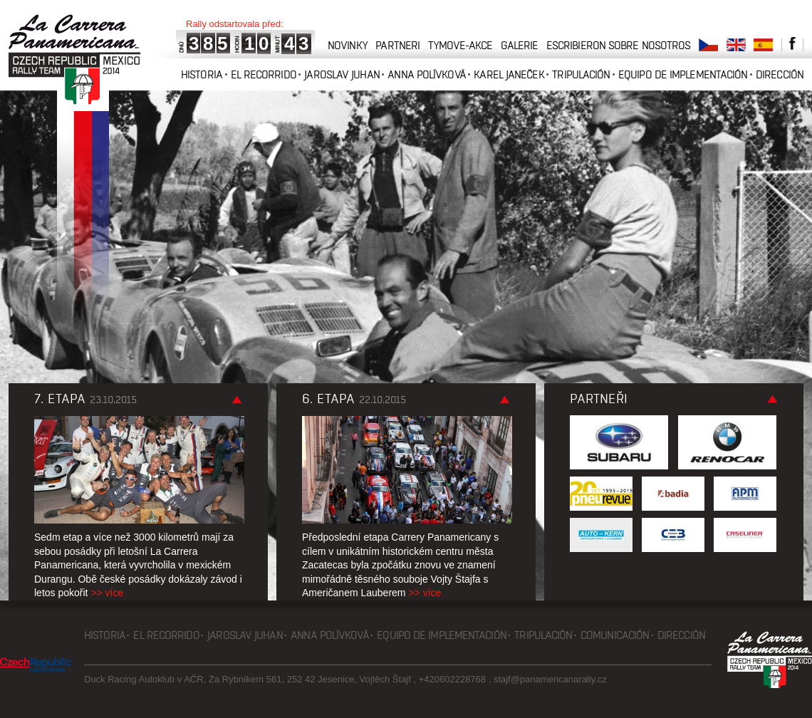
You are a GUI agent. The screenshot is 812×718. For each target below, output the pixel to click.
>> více (106, 592)
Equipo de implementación (682, 74)
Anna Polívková (426, 74)
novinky (348, 45)
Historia (201, 74)
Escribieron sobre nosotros (618, 45)
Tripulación (581, 74)
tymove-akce (460, 45)
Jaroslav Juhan (341, 74)
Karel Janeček (508, 74)
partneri (397, 45)
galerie (519, 45)
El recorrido (263, 74)
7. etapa (85, 399)
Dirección (779, 74)
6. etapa (354, 399)
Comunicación (615, 635)
